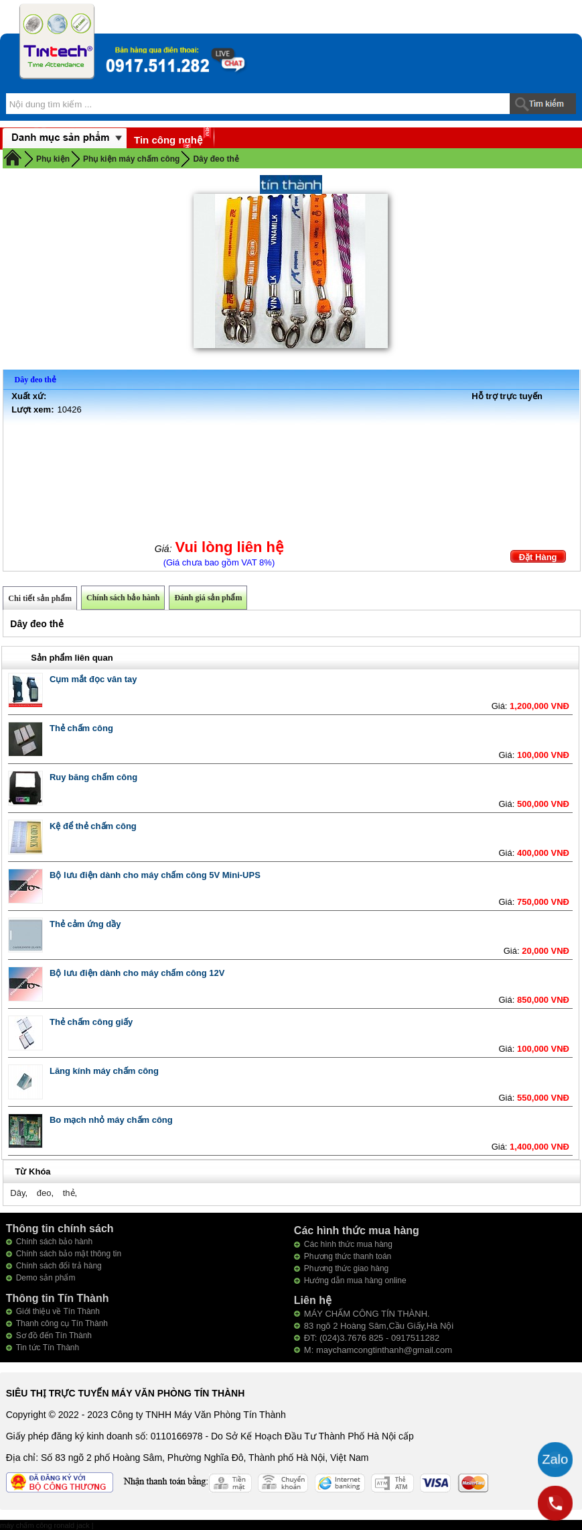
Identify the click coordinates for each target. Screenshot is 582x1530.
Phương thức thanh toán (347, 1256)
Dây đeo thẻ (215, 159)
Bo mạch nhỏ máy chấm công (111, 1120)
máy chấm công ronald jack (46, 1525)
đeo (44, 1193)
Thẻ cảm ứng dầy (85, 924)
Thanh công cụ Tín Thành (62, 1323)
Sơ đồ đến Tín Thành (54, 1335)
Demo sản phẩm (46, 1277)
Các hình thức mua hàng (348, 1244)
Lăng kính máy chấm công (104, 1071)
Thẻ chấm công (81, 728)
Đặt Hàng (538, 557)
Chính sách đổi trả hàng (59, 1265)
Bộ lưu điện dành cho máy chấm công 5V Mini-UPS (155, 875)
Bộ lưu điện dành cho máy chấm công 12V (137, 973)
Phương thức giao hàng (346, 1268)
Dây (17, 1193)
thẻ (69, 1193)
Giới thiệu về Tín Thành (58, 1311)
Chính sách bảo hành (122, 597)
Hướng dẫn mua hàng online (355, 1280)
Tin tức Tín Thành (48, 1347)
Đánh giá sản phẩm (208, 597)
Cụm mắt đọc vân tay (93, 679)
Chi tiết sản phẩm (40, 598)
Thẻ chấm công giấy (91, 1022)
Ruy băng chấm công (93, 777)
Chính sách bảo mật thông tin (68, 1253)
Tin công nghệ (168, 140)
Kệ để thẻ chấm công (93, 826)
